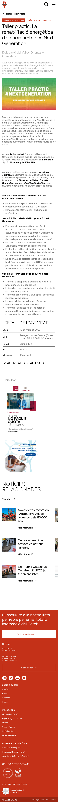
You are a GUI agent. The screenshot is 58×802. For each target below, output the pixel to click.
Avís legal (36, 800)
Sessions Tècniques (13, 20)
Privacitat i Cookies (48, 800)
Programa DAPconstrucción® (13, 752)
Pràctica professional (39, 20)
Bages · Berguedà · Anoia (12, 718)
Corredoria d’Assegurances (12, 748)
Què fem (5, 689)
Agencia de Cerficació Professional (15, 756)
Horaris (5, 702)
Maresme (5, 723)
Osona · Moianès (8, 727)
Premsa (5, 693)
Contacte (6, 698)
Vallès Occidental (9, 735)
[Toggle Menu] (53, 4)
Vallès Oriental (7, 731)
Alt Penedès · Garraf (10, 714)
